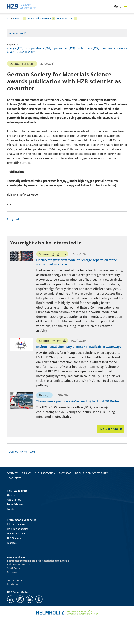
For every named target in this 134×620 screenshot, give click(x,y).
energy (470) (15, 48)
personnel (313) (64, 48)
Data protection (44, 473)
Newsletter (14, 478)
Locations (12, 584)
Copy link (13, 219)
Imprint (26, 473)
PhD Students (14, 538)
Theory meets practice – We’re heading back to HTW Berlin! (78, 401)
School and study (16, 533)
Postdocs (12, 543)
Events (10, 509)
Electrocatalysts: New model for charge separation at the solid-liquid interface (76, 262)
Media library (14, 499)
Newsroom (109, 429)
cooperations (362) (38, 48)
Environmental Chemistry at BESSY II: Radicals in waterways (78, 347)
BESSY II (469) (26, 52)
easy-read (65, 473)
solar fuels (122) (88, 48)
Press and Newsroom (39, 18)
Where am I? (17, 33)
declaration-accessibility (91, 473)
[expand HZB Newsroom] (75, 18)
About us (17, 18)
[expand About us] (24, 18)
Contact (12, 473)
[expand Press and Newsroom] (53, 18)
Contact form (14, 580)
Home (8, 18)
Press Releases (15, 504)
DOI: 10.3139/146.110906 (22, 451)
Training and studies (17, 529)
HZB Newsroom (65, 18)
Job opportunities (16, 524)
